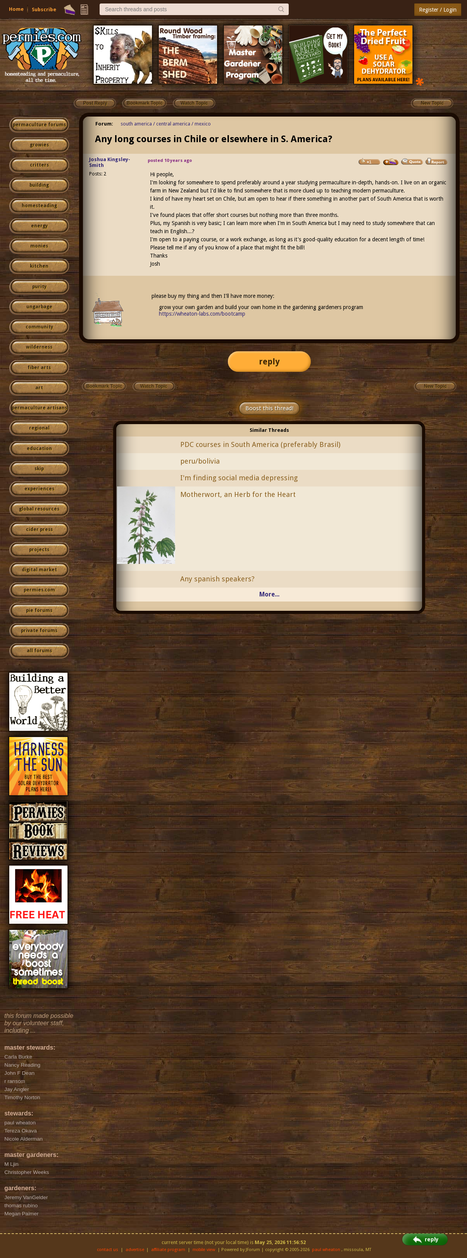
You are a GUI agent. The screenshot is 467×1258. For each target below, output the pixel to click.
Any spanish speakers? (217, 579)
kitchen (39, 266)
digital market (39, 569)
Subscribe (44, 9)
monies (39, 246)
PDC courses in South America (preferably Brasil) (260, 444)
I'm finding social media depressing (239, 478)
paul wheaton (326, 1249)
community (39, 327)
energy (39, 226)
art (39, 387)
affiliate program (168, 1249)
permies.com (39, 590)
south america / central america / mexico (166, 124)
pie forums (39, 610)
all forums (39, 650)
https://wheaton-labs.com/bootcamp (202, 313)
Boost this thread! (269, 408)
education (39, 448)
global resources (39, 509)
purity (39, 286)
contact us (107, 1249)
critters (39, 165)
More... (269, 594)
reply (269, 361)
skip (39, 468)
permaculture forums (39, 124)
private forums (39, 630)
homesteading (39, 205)
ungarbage (39, 306)
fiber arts (39, 367)
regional (39, 428)
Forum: (104, 124)
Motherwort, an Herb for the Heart (238, 494)
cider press (39, 529)
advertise (135, 1249)
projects (39, 549)
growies (39, 145)
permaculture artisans (39, 408)
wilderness (39, 347)
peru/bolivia (200, 461)
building (39, 185)
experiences (39, 489)
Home (16, 9)
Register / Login (438, 10)
